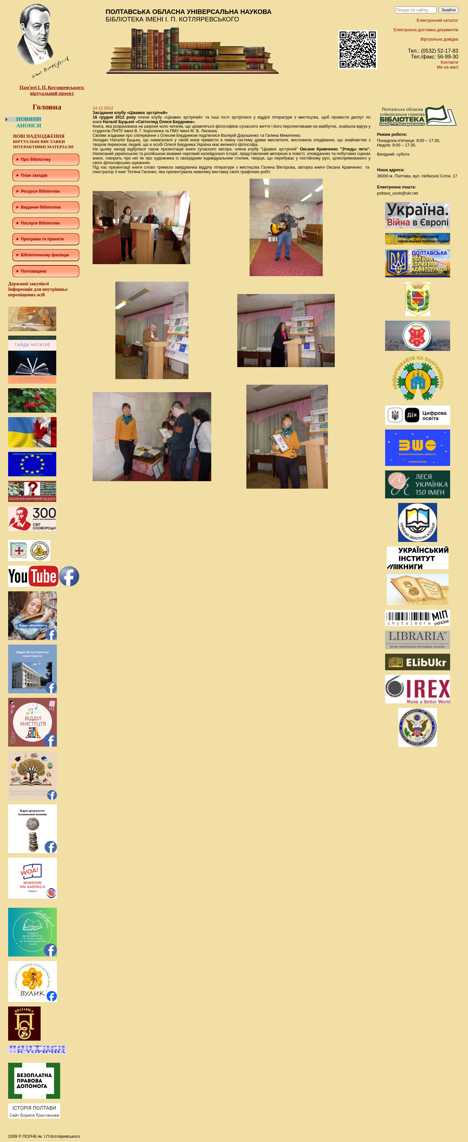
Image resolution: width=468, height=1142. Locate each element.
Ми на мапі (447, 67)
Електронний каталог (437, 20)
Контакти (449, 62)
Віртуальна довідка (439, 39)
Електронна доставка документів (426, 29)
